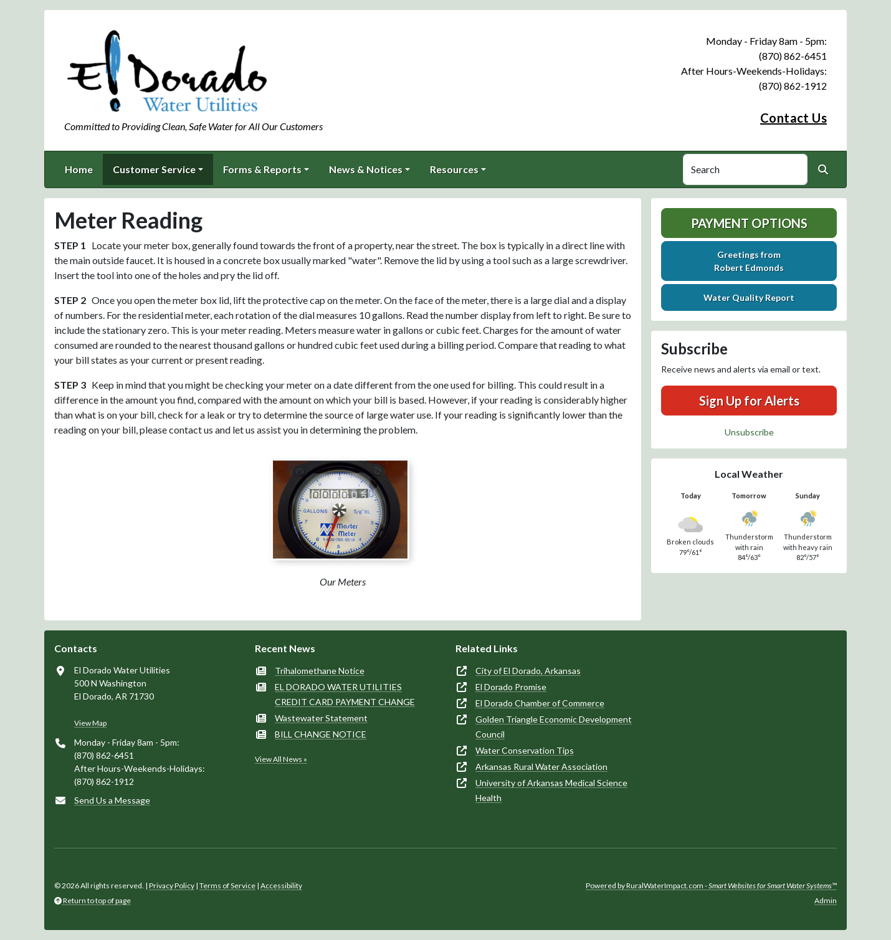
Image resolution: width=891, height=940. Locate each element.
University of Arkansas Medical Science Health (551, 790)
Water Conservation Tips (524, 750)
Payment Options (749, 223)
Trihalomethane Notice (319, 670)
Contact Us (793, 117)
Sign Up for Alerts (749, 400)
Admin (825, 900)
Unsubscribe (749, 432)
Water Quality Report (748, 297)
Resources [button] (454, 169)
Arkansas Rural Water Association (541, 766)
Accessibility (281, 885)
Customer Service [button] (154, 169)
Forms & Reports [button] (262, 169)
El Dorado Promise (510, 686)
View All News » (281, 759)
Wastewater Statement (321, 718)
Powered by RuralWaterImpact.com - (711, 885)
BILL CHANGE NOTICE (320, 734)
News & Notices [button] (366, 169)
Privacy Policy (171, 885)
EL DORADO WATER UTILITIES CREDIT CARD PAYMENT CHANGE (345, 694)
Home (79, 169)
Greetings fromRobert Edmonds (749, 261)
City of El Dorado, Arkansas (528, 670)
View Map (90, 723)
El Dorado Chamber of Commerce (539, 703)
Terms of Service (227, 885)
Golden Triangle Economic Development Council (553, 726)
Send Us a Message (112, 800)
